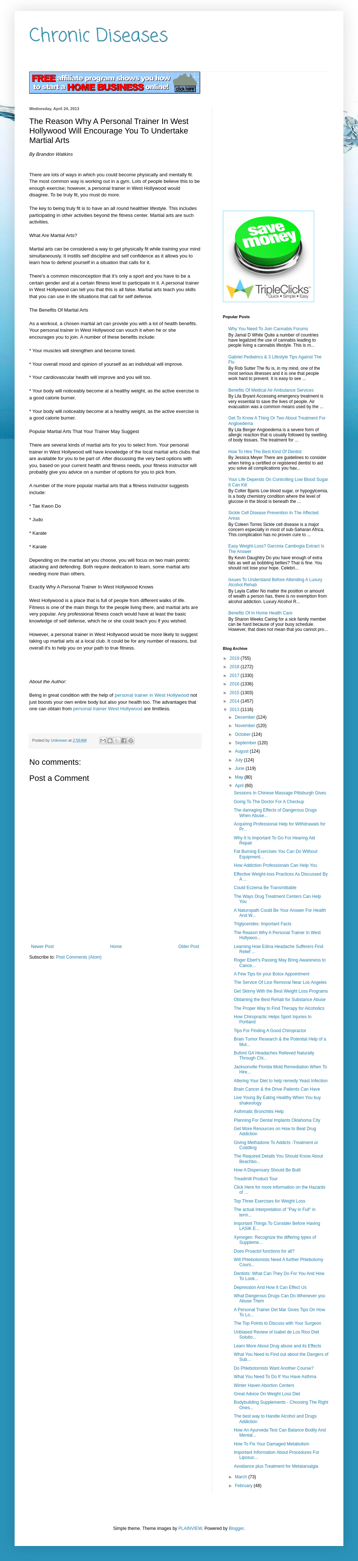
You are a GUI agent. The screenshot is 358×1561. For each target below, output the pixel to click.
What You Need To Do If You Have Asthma (275, 1376)
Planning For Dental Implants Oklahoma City (277, 1120)
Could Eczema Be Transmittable (265, 887)
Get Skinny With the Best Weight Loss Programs (281, 991)
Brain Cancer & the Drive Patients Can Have (277, 1089)
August (242, 751)
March (241, 1476)
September (246, 742)
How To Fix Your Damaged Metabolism (271, 1444)
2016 (235, 684)
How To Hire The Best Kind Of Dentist (264, 451)
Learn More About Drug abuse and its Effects (277, 1346)
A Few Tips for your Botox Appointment (271, 974)
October (243, 734)
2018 (235, 666)
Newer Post (42, 946)
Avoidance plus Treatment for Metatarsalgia (276, 1466)
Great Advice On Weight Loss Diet (267, 1393)
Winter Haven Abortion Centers (264, 1385)
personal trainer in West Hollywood (152, 695)
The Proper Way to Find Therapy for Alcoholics (279, 1008)
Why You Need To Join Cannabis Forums (268, 328)
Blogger (236, 1528)
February (244, 1485)
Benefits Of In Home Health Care (260, 613)
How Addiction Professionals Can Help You (275, 865)
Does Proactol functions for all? (264, 1251)
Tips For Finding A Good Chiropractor (270, 1030)
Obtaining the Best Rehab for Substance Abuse (280, 999)
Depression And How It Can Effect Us (270, 1287)
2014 (235, 701)
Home (116, 946)
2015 (235, 692)
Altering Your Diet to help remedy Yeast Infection (281, 1080)
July (239, 760)
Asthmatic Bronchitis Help (259, 1111)
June (240, 768)
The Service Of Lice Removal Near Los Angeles (280, 982)
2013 (235, 709)
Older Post (188, 946)
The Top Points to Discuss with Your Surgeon (277, 1323)
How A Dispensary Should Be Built (267, 1170)
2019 (235, 658)
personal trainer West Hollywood (107, 708)
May (239, 777)
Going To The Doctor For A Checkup (269, 801)
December (245, 717)
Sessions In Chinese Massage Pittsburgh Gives (280, 792)
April (240, 785)
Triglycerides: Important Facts (263, 923)
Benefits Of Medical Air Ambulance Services (270, 390)
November (245, 725)
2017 (235, 675)
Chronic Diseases (98, 36)
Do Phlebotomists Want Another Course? (273, 1368)
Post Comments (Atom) (79, 957)
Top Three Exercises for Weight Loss (269, 1201)
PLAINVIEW (190, 1528)
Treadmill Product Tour (256, 1178)
